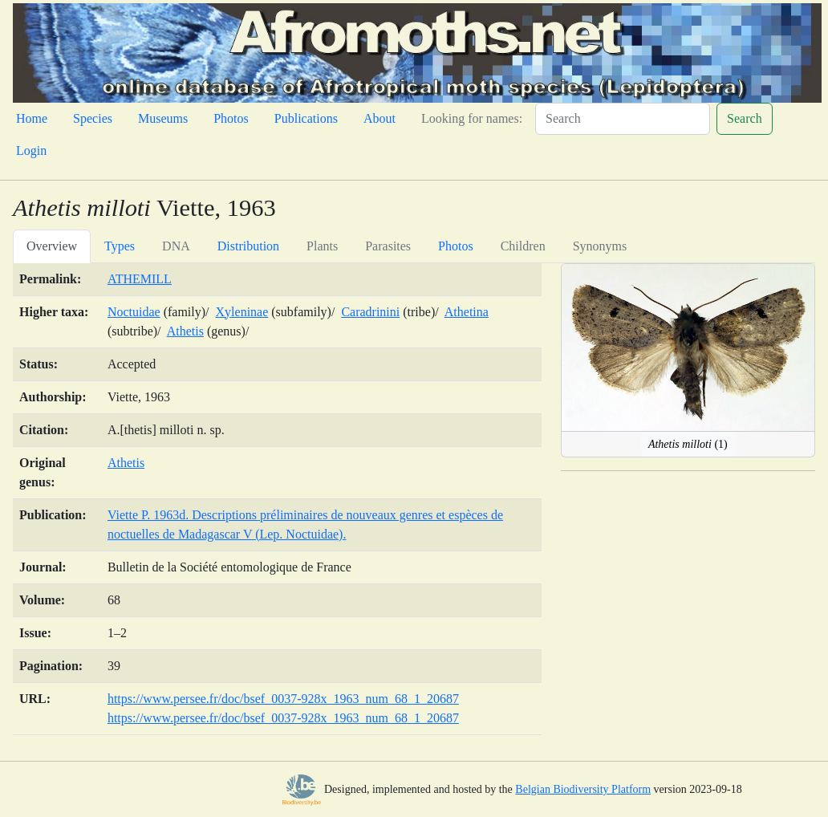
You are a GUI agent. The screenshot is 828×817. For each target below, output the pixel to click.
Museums (163, 118)
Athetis (185, 331)
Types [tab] (119, 246)
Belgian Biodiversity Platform (583, 789)
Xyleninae (242, 312)
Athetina (466, 312)
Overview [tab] (51, 246)
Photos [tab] (455, 246)
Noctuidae (134, 312)
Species (92, 118)
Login (31, 150)
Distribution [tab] (248, 246)
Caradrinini (370, 312)
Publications (306, 118)
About (379, 118)
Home (31, 118)
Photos (231, 118)
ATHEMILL (140, 279)
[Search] (622, 119)
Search (744, 118)
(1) (688, 444)
